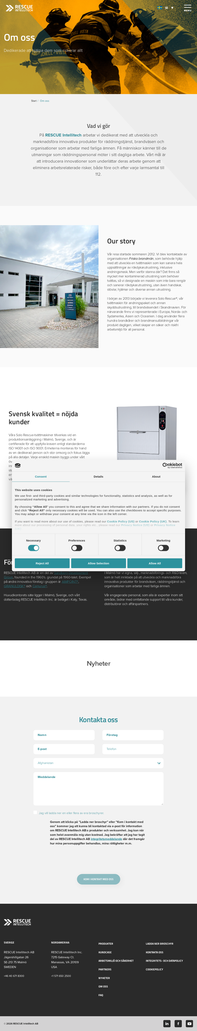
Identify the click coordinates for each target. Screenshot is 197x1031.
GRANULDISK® (14, 586)
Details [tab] (98, 476)
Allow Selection (98, 563)
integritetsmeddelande (106, 839)
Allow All (155, 563)
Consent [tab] (41, 476)
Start (34, 101)
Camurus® (40, 586)
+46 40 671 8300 (14, 975)
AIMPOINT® (70, 582)
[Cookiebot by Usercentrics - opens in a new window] (165, 465)
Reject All (42, 563)
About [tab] (156, 476)
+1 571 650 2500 (61, 975)
